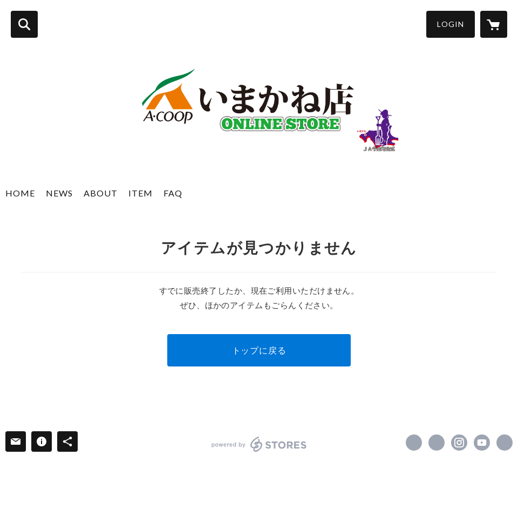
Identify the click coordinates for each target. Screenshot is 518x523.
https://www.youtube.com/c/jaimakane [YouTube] (482, 442)
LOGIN (450, 24)
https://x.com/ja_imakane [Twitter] (436, 442)
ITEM (140, 193)
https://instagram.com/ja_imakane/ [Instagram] (459, 442)
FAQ (172, 193)
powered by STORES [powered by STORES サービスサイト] (259, 444)
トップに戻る (259, 350)
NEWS (59, 193)
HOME (20, 193)
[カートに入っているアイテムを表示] (493, 24)
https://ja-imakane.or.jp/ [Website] (504, 442)
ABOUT (101, 193)
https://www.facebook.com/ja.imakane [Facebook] (414, 442)
